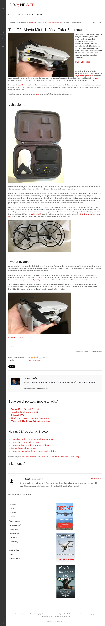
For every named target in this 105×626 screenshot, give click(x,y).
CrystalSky (36, 280)
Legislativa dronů (15, 525)
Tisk (99, 22)
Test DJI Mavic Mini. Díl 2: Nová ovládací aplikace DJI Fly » (63, 457)
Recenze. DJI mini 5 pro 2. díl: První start (25, 409)
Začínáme (12, 517)
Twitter (3, 46)
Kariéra (11, 554)
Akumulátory (13, 542)
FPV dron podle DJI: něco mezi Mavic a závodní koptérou (30, 421)
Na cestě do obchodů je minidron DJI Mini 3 (25, 412)
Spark (95, 78)
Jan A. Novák (32, 22)
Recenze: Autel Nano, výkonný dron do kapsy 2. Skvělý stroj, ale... (33, 451)
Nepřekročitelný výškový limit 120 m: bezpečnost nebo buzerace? (33, 439)
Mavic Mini (20, 85)
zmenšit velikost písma (84, 22)
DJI (30, 360)
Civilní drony (13, 529)
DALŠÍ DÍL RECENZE (82, 62)
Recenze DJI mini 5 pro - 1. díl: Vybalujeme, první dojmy (30, 445)
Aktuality (12, 508)
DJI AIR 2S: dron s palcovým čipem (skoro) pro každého (30, 418)
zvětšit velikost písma (86, 22)
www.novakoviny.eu (42, 388)
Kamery (12, 546)
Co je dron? (13, 513)
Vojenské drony (14, 533)
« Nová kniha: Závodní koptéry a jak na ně (33, 457)
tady (37, 94)
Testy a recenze (13, 15)
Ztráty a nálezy (14, 550)
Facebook (3, 38)
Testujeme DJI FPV (17, 415)
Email (95, 22)
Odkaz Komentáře (95, 478)
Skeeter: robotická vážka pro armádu (23, 448)
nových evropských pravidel (84, 76)
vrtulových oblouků (34, 214)
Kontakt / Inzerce (15, 558)
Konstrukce (13, 537)
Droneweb (12, 504)
